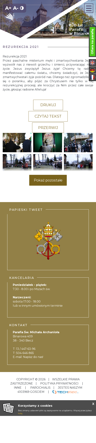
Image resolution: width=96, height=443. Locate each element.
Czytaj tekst (48, 116)
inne (18, 387)
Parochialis (40, 387)
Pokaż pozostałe (48, 180)
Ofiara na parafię (92, 41)
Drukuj (48, 105)
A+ (8, 8)
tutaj (20, 413)
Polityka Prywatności (59, 383)
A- (15, 8)
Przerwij (48, 128)
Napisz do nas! (33, 357)
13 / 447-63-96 (25, 349)
